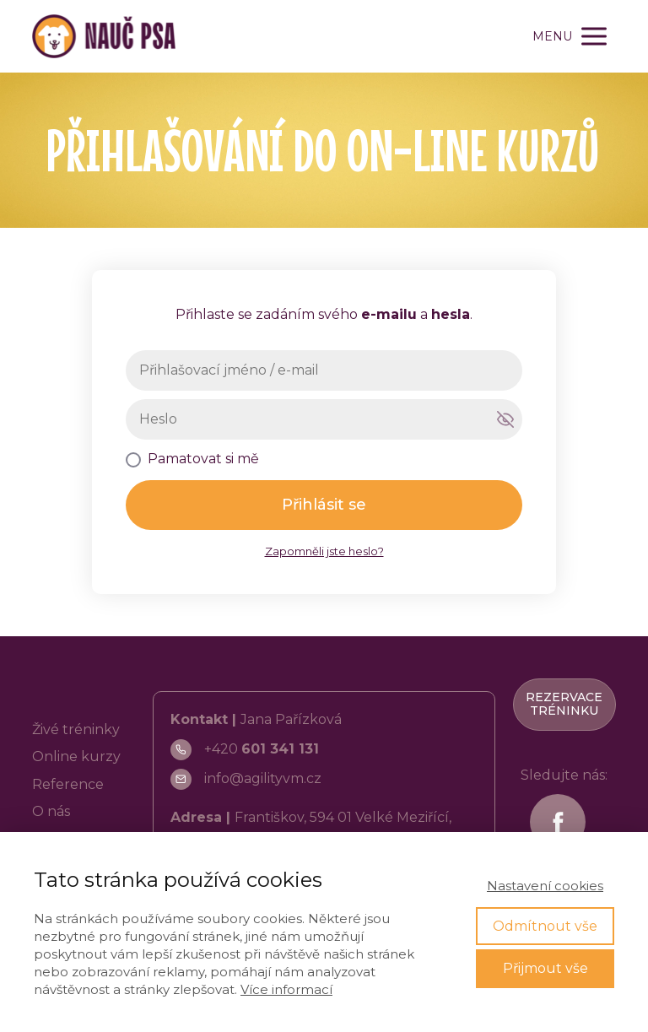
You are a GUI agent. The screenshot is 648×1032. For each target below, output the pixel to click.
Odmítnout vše (545, 926)
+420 (261, 749)
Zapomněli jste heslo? (324, 551)
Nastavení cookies (545, 886)
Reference (68, 784)
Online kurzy (76, 756)
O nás (51, 811)
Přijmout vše (545, 968)
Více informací (286, 989)
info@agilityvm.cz (262, 778)
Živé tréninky (76, 729)
